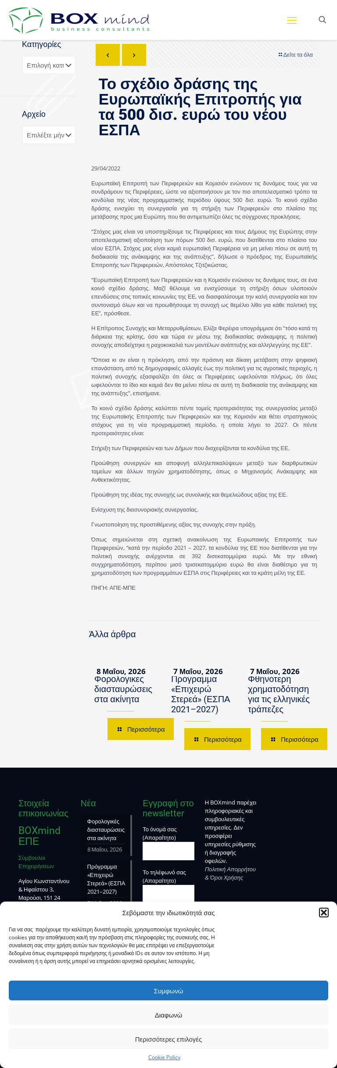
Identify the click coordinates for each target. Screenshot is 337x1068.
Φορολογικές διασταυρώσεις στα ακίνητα (123, 689)
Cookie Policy (164, 1057)
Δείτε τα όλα (295, 54)
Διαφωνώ (169, 1014)
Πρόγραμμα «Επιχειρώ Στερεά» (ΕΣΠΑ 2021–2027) (200, 694)
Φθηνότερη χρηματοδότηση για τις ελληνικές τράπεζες (279, 694)
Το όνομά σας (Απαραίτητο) (168, 842)
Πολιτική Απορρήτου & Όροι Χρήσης (230, 873)
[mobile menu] (291, 19)
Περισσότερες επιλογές (168, 1039)
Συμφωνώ (168, 990)
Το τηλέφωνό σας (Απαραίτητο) (168, 885)
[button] (323, 912)
